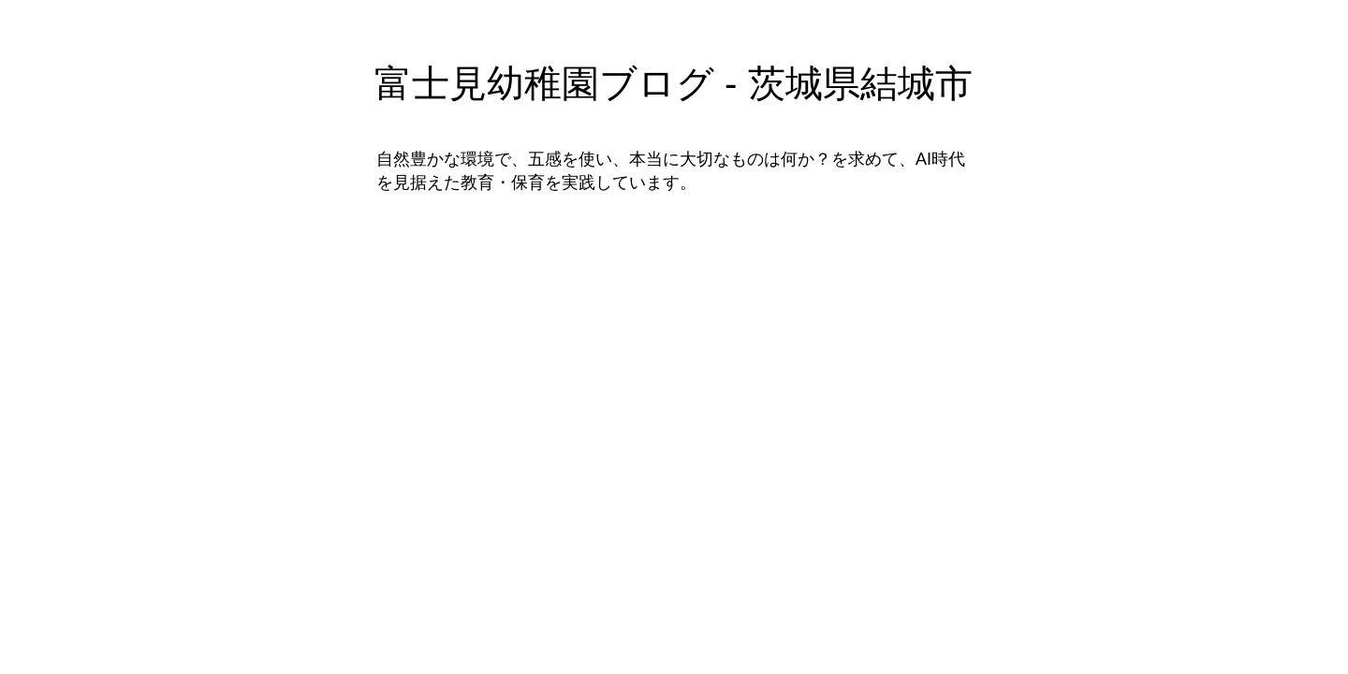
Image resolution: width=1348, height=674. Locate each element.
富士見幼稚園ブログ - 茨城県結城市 (673, 83)
